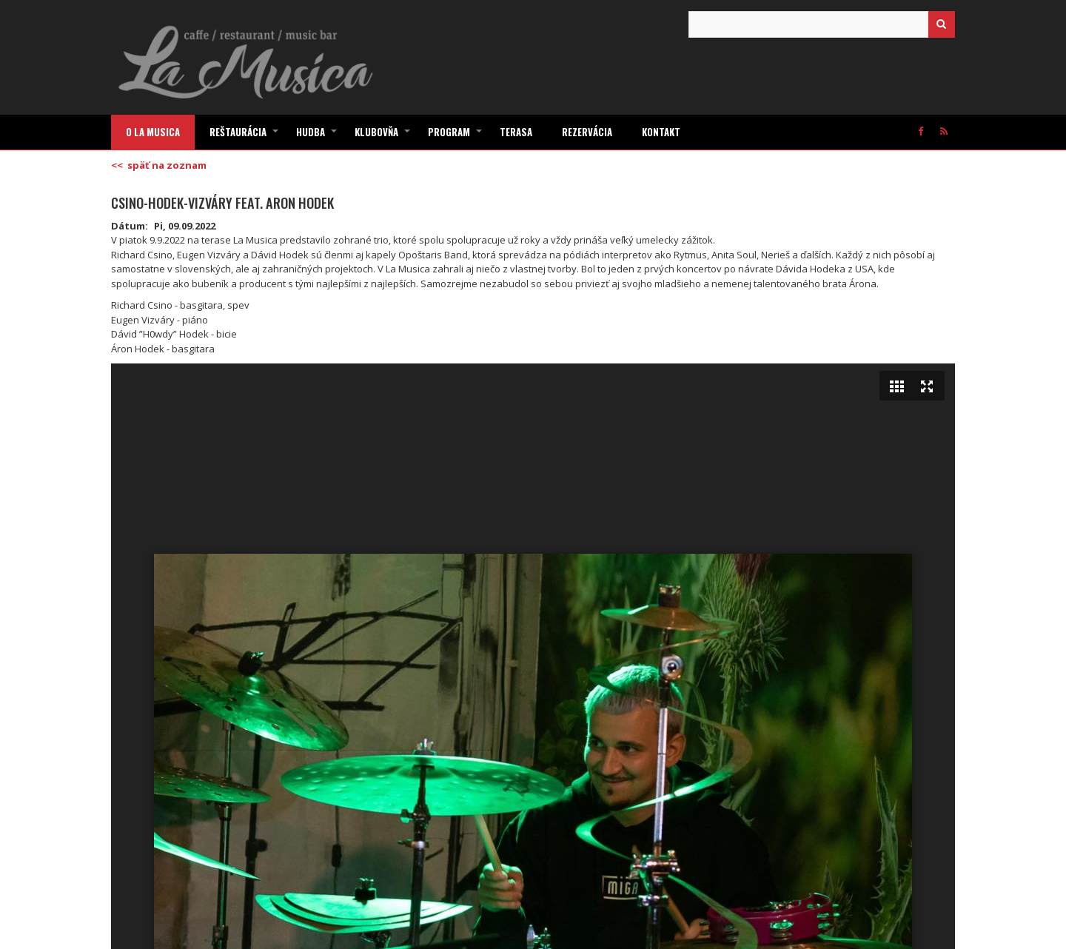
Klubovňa (384, 137)
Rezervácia (587, 131)
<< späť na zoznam (159, 165)
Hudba (318, 137)
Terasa (516, 131)
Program (456, 137)
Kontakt (661, 131)
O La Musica (153, 131)
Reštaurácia (245, 137)
